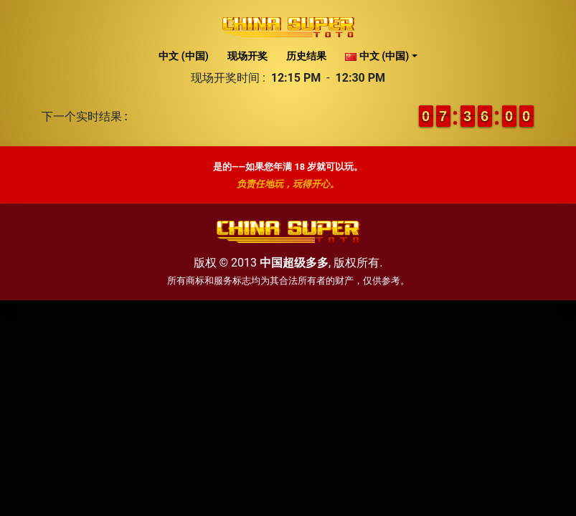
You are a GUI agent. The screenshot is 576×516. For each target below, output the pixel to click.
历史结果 (306, 56)
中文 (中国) (183, 56)
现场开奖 (247, 56)
